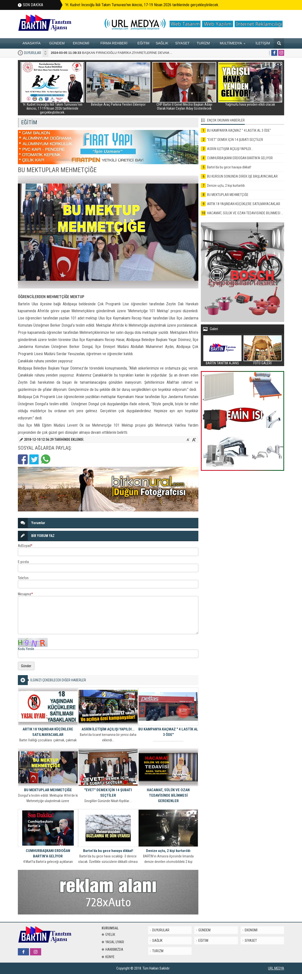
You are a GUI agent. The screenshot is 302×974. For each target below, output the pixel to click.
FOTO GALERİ (262, 363)
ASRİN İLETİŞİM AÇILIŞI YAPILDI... (108, 729)
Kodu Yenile (26, 649)
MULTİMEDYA (232, 43)
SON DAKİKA (33, 4)
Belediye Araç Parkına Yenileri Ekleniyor (118, 104)
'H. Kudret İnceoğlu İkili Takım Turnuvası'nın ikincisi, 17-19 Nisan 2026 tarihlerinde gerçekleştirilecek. (142, 4)
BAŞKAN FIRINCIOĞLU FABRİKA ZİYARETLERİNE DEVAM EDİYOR (116, 53)
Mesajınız (25, 594)
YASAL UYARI (113, 942)
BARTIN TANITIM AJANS (222, 363)
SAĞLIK (162, 43)
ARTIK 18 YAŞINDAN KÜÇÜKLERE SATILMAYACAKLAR (48, 732)
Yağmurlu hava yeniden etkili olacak (250, 104)
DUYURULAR (32, 53)
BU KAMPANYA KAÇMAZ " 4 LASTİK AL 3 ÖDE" (168, 732)
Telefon (23, 578)
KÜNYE (108, 957)
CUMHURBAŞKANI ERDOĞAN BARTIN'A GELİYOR (48, 853)
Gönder (26, 666)
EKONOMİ (81, 43)
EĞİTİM (143, 43)
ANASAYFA (32, 43)
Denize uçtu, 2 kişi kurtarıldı (168, 850)
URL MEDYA (276, 968)
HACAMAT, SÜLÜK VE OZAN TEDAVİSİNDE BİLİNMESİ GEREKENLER (168, 795)
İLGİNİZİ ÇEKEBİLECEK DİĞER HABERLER (58, 680)
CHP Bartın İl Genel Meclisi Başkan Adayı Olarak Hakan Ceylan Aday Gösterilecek (184, 106)
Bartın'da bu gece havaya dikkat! (108, 850)
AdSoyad (25, 546)
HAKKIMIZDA (112, 949)
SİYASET (182, 43)
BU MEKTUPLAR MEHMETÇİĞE (48, 790)
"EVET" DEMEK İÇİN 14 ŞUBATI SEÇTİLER (108, 793)
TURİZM (203, 43)
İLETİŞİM (263, 43)
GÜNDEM (56, 43)
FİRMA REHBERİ (113, 43)
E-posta (23, 562)
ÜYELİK (108, 935)
